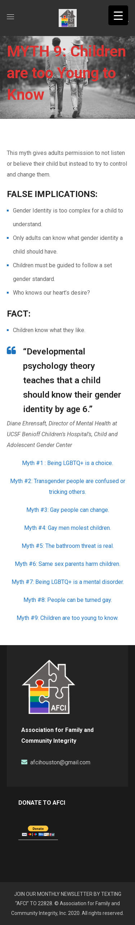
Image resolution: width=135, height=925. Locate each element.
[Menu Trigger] (118, 15)
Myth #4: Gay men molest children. (67, 527)
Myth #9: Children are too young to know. (67, 618)
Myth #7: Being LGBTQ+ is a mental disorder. (68, 581)
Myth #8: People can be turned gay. (67, 599)
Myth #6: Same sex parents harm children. (67, 563)
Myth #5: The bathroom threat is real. (68, 545)
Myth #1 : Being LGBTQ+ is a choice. (67, 463)
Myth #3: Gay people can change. (67, 509)
